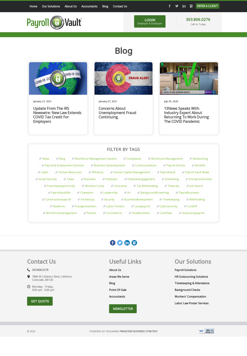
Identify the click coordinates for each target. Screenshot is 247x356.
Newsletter (123, 309)
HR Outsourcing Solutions (191, 276)
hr (129, 192)
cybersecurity (168, 206)
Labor (45, 172)
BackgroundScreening (154, 192)
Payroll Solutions (185, 270)
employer (111, 179)
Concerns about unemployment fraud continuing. (117, 112)
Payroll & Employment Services (64, 165)
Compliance (133, 159)
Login (150, 21)
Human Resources (70, 172)
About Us (115, 270)
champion (86, 192)
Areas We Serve (119, 276)
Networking (200, 159)
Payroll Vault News (197, 172)
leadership (110, 192)
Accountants (117, 296)
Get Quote (40, 301)
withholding (197, 199)
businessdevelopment (138, 199)
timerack (174, 186)
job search (196, 186)
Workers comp (94, 186)
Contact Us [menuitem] (120, 6)
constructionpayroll (58, 199)
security (109, 199)
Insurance (120, 186)
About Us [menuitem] (71, 6)
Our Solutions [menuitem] (51, 6)
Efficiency (97, 172)
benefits (200, 165)
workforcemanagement (61, 213)
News (45, 159)
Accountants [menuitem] (89, 6)
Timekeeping (170, 199)
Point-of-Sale (117, 290)
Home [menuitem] (33, 6)
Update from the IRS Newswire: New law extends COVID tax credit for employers (57, 115)
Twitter (177, 6)
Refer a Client (207, 6)
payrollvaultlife (60, 192)
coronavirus (114, 213)
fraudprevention (85, 206)
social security (47, 179)
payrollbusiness (189, 192)
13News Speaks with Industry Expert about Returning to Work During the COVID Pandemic (186, 115)
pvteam (91, 213)
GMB (191, 6)
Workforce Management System (96, 159)
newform (59, 206)
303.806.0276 (198, 19)
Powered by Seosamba (123, 331)
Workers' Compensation (190, 296)
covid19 (192, 206)
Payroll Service (175, 165)
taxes (70, 179)
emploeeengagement (141, 179)
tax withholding (147, 186)
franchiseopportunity (61, 186)
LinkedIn (184, 6)
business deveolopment (109, 165)
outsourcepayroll (193, 213)
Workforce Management (167, 159)
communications (146, 165)
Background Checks (187, 290)
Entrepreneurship (200, 179)
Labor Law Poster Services (192, 303)
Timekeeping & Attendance (192, 283)
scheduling (172, 179)
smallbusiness (141, 213)
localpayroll (142, 206)
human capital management (131, 172)
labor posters (115, 206)
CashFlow (166, 213)
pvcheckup (87, 199)
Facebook (169, 6)
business (90, 179)
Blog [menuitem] (105, 6)
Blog (62, 159)
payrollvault (167, 172)
